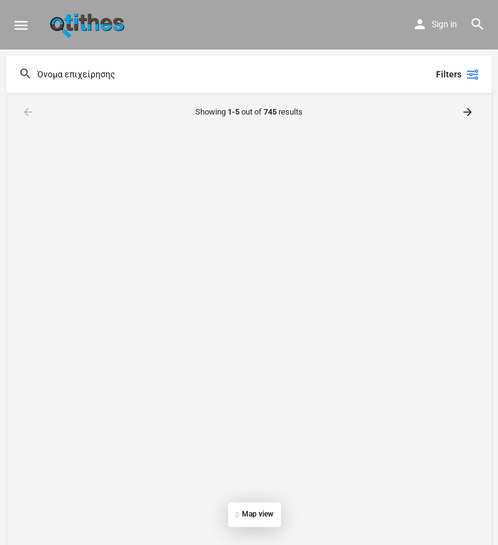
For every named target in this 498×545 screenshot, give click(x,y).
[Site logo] (88, 24)
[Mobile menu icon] (21, 25)
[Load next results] (468, 112)
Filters (457, 74)
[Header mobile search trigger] (477, 24)
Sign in (444, 24)
